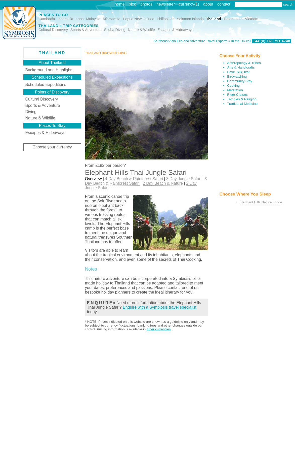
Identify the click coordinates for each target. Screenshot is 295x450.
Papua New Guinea (138, 19)
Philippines (165, 19)
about (208, 4)
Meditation (235, 90)
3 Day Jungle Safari (183, 179)
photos (146, 4)
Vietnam (251, 19)
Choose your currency (52, 147)
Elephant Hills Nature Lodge (261, 202)
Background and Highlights (49, 70)
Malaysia (93, 19)
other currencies (159, 329)
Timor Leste (233, 19)
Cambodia (46, 19)
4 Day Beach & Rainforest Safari (134, 179)
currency (186, 4)
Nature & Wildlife (141, 30)
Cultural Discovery (53, 30)
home (120, 4)
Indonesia (65, 19)
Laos (79, 19)
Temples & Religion (241, 99)
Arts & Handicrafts (241, 67)
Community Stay (239, 81)
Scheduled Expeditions (45, 84)
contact (223, 4)
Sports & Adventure (86, 30)
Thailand (213, 19)
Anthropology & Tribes (244, 63)
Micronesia (111, 19)
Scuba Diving (114, 30)
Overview (93, 179)
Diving (30, 112)
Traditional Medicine (242, 104)
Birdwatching (237, 76)
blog (132, 4)
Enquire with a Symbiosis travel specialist (159, 307)
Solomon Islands (190, 19)
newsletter (165, 4)
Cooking (233, 85)
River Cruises (237, 95)
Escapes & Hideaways (175, 30)
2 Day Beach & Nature (163, 183)
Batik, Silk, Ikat (238, 72)
